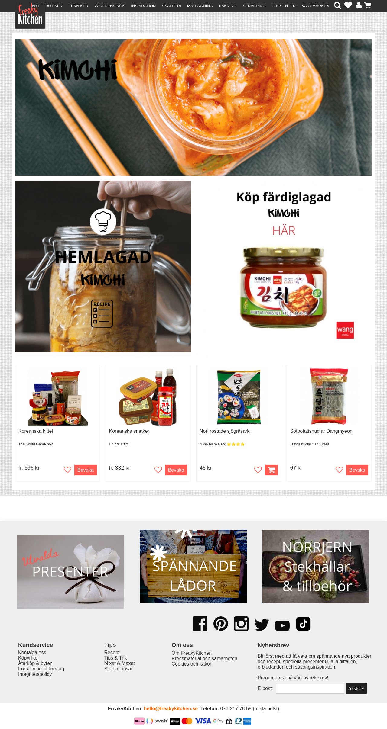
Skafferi (171, 6)
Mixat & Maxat (119, 663)
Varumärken (315, 6)
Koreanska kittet (35, 431)
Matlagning (200, 6)
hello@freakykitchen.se (171, 708)
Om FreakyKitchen (192, 653)
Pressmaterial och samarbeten (204, 658)
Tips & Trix (115, 657)
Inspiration (143, 6)
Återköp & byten (35, 663)
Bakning (228, 6)
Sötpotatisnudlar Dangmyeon (321, 431)
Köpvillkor (28, 657)
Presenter (284, 6)
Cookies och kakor (192, 663)
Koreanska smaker (129, 431)
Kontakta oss (32, 652)
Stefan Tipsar (118, 668)
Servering (253, 6)
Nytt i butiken (47, 6)
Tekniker (78, 6)
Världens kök (109, 6)
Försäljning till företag (41, 668)
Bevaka (85, 470)
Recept (112, 652)
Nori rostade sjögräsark (224, 431)
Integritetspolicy (35, 674)
